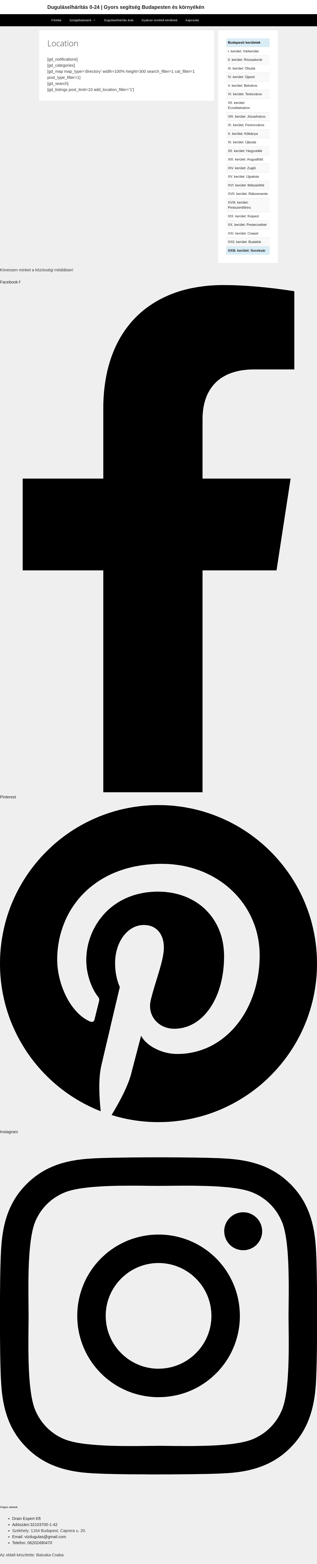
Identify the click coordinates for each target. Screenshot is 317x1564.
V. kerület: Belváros (242, 86)
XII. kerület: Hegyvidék (245, 151)
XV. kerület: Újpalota (243, 177)
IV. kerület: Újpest (241, 77)
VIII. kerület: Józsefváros (246, 116)
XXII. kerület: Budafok (244, 242)
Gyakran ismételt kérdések (160, 20)
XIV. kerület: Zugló (242, 168)
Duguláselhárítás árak (118, 20)
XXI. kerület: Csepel (243, 233)
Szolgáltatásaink (84, 20)
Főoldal (56, 20)
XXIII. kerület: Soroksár (246, 251)
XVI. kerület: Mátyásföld (246, 185)
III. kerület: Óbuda (241, 68)
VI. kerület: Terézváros (245, 94)
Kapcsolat (192, 20)
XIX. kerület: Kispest (243, 216)
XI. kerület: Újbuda (242, 142)
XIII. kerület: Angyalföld (245, 159)
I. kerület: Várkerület (243, 51)
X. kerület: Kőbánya (243, 134)
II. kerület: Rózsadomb (245, 60)
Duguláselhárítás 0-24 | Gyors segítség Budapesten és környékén (125, 7)
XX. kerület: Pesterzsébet (247, 225)
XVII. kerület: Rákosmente (248, 194)
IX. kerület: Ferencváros (246, 125)
